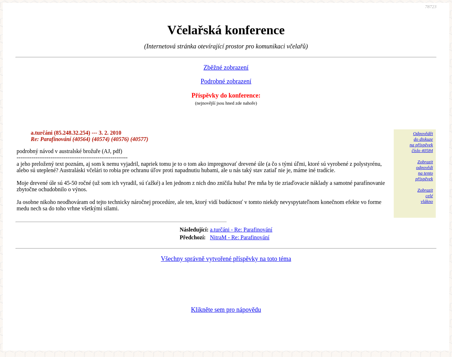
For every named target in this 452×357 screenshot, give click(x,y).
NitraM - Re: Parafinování (239, 237)
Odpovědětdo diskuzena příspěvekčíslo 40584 (421, 142)
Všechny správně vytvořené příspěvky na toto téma (226, 258)
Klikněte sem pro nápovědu (226, 309)
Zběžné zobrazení (225, 67)
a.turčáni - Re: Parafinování (241, 230)
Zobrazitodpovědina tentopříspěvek (424, 170)
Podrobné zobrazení (226, 81)
